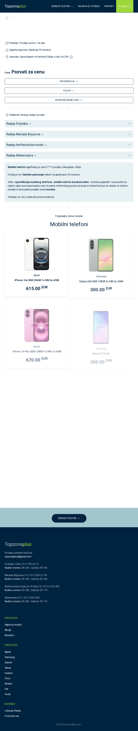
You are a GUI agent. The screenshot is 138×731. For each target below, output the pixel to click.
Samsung (10, 657)
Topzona (15, 6)
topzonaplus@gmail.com (18, 556)
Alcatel (8, 683)
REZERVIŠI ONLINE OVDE (69, 100)
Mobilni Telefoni (63, 6)
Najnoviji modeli (13, 624)
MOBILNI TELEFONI (69, 518)
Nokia (8, 667)
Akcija (8, 630)
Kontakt (109, 6)
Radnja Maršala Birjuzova (25, 134)
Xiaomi (8, 662)
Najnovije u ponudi (89, 6)
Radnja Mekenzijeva (21, 155)
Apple (8, 651)
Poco (7, 678)
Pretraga (124, 6)
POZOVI (69, 90)
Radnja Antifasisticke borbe (26, 145)
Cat (6, 688)
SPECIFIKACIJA (69, 81)
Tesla (8, 694)
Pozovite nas (12, 716)
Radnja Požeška (19, 124)
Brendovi (9, 635)
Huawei (9, 673)
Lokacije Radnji (13, 710)
